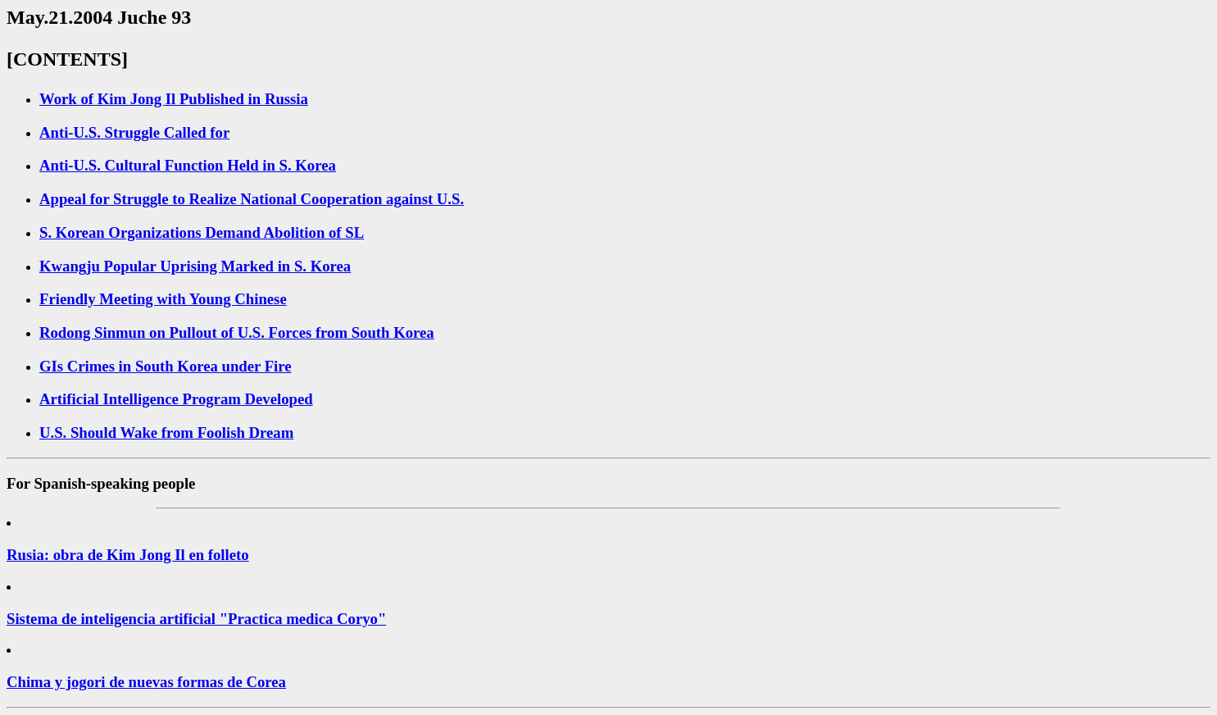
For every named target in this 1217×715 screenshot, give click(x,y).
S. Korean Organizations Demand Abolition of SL (201, 232)
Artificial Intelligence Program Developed (176, 399)
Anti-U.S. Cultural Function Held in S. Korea (187, 165)
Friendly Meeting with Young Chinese (163, 298)
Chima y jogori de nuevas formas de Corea (146, 681)
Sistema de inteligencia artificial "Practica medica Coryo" (196, 618)
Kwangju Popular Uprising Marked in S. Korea (195, 266)
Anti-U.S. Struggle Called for (134, 132)
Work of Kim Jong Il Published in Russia (173, 98)
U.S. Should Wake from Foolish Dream (166, 432)
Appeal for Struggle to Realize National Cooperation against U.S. (251, 198)
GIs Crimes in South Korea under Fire (165, 366)
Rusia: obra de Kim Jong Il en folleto (128, 554)
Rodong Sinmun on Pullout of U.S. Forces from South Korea (236, 332)
